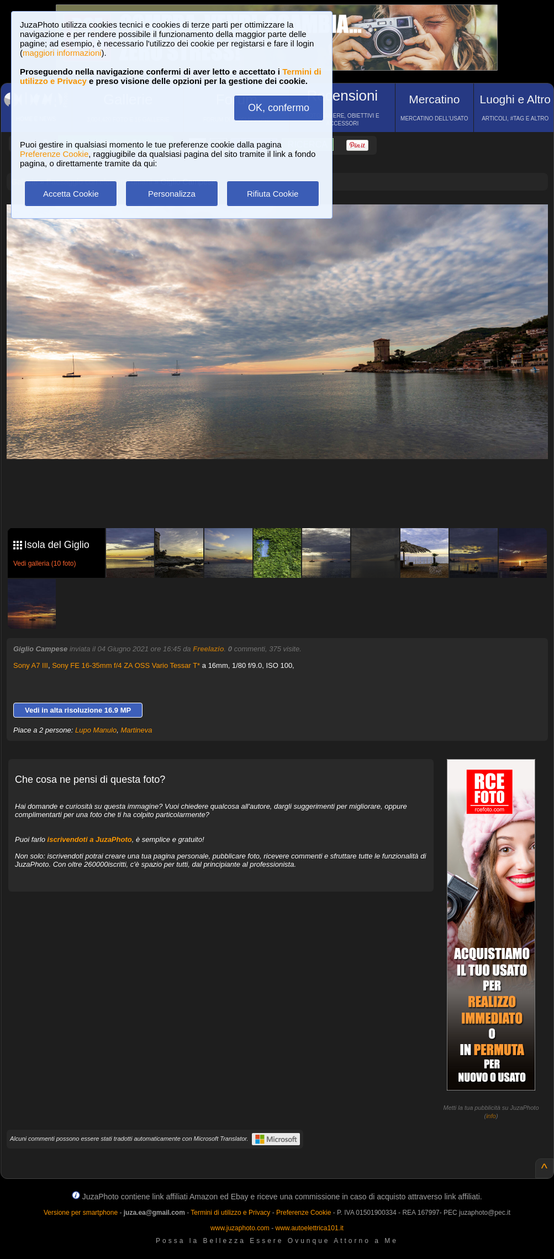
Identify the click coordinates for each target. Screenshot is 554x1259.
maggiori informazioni (62, 52)
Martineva (136, 730)
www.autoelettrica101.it (309, 1228)
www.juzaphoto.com (240, 1228)
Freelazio (208, 649)
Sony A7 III (30, 665)
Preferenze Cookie (54, 154)
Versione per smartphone (81, 1212)
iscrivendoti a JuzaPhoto (90, 839)
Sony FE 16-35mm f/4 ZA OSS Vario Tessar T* (126, 665)
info (491, 1116)
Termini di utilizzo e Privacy (230, 1212)
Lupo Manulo (96, 730)
